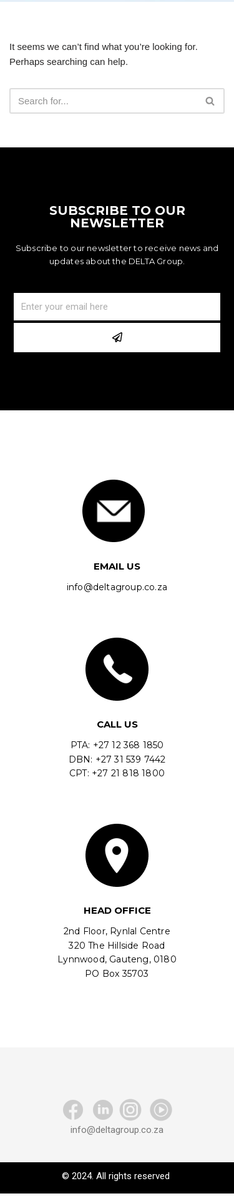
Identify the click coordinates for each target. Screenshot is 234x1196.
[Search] (103, 101)
